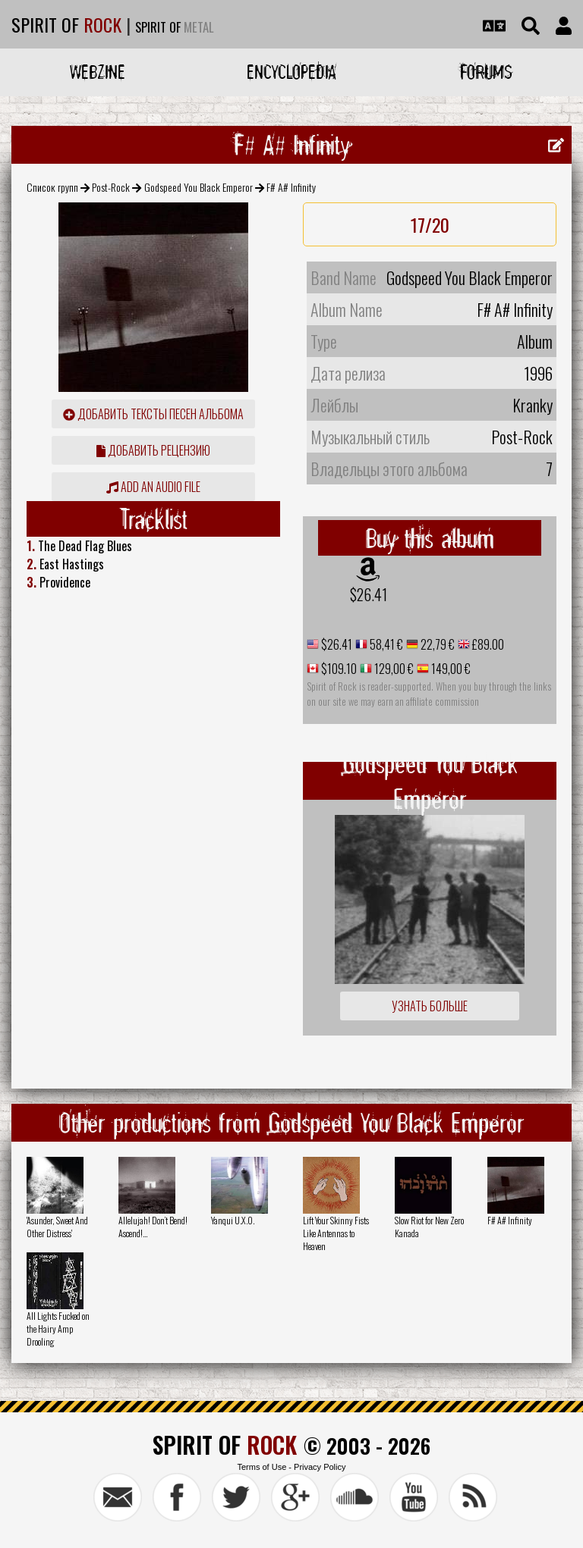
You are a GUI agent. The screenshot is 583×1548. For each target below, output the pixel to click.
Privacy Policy (319, 1466)
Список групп (52, 187)
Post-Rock (111, 187)
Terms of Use (261, 1466)
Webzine (97, 71)
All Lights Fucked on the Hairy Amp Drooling (58, 1328)
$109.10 (338, 669)
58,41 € (385, 644)
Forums (486, 71)
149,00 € (450, 669)
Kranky (532, 405)
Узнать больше (430, 1006)
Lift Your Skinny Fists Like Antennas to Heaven (336, 1233)
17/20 (430, 224)
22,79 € (436, 644)
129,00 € (393, 669)
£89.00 (487, 644)
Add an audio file (153, 487)
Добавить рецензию (153, 450)
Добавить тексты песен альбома (153, 414)
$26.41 (368, 594)
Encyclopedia (291, 71)
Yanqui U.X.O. (232, 1220)
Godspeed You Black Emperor (198, 187)
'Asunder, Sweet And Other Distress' (57, 1226)
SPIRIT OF (66, 24)
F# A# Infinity (509, 1220)
